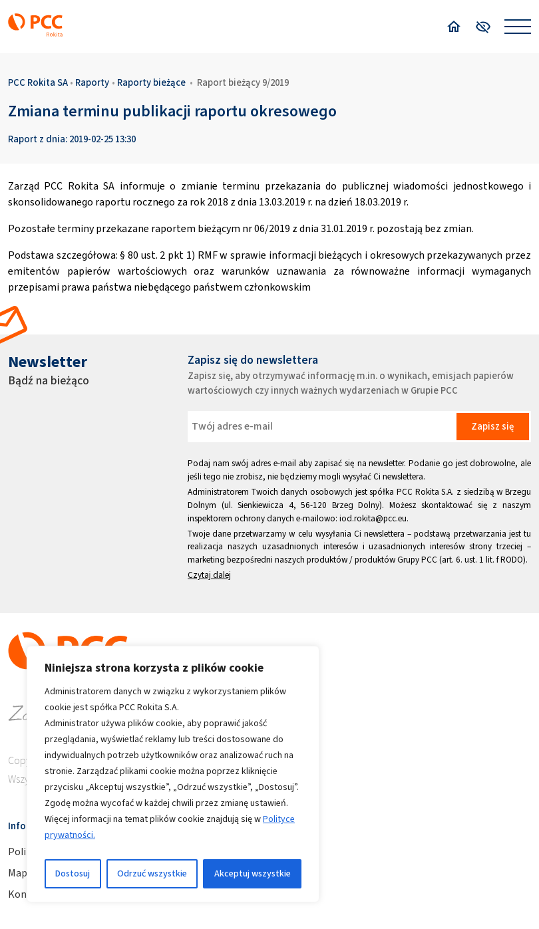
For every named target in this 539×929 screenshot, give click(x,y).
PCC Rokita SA (38, 82)
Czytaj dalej (209, 575)
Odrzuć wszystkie (152, 873)
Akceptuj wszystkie (252, 873)
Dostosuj (72, 873)
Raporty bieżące (151, 82)
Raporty (92, 82)
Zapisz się (492, 426)
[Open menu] (517, 26)
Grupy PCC (417, 559)
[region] (173, 774)
